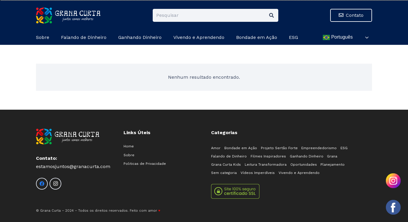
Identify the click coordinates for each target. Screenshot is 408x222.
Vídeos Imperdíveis (258, 173)
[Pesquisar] (215, 15)
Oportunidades (303, 164)
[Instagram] (55, 184)
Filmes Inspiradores (268, 156)
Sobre (129, 155)
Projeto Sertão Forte (279, 148)
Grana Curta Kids (226, 164)
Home (129, 146)
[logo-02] (68, 15)
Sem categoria (224, 173)
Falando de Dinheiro (229, 156)
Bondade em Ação (240, 148)
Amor (216, 148)
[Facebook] (42, 184)
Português (338, 37)
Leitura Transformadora (266, 164)
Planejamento (332, 164)
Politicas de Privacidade (145, 164)
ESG (344, 148)
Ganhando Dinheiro (306, 156)
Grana (332, 156)
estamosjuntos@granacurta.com (73, 166)
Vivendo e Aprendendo (299, 173)
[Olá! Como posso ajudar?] (393, 207)
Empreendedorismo (319, 148)
